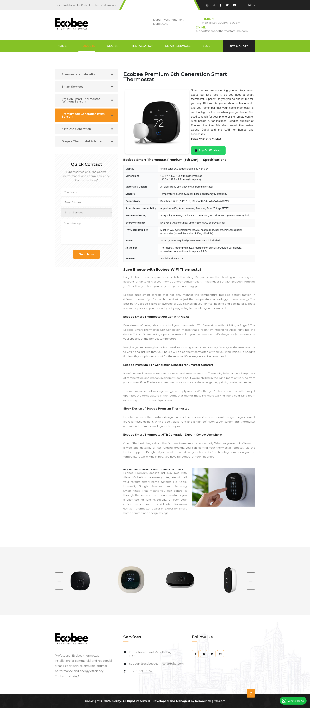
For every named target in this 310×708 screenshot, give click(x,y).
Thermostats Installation (79, 74)
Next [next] (251, 581)
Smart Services (177, 46)
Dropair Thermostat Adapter (82, 141)
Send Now (86, 254)
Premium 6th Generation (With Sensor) (83, 115)
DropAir (113, 46)
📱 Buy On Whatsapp (208, 150)
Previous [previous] (59, 581)
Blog (206, 46)
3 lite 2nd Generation (76, 129)
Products (86, 46)
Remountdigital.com (210, 701)
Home (62, 46)
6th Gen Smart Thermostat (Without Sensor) (81, 100)
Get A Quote (239, 46)
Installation (142, 46)
